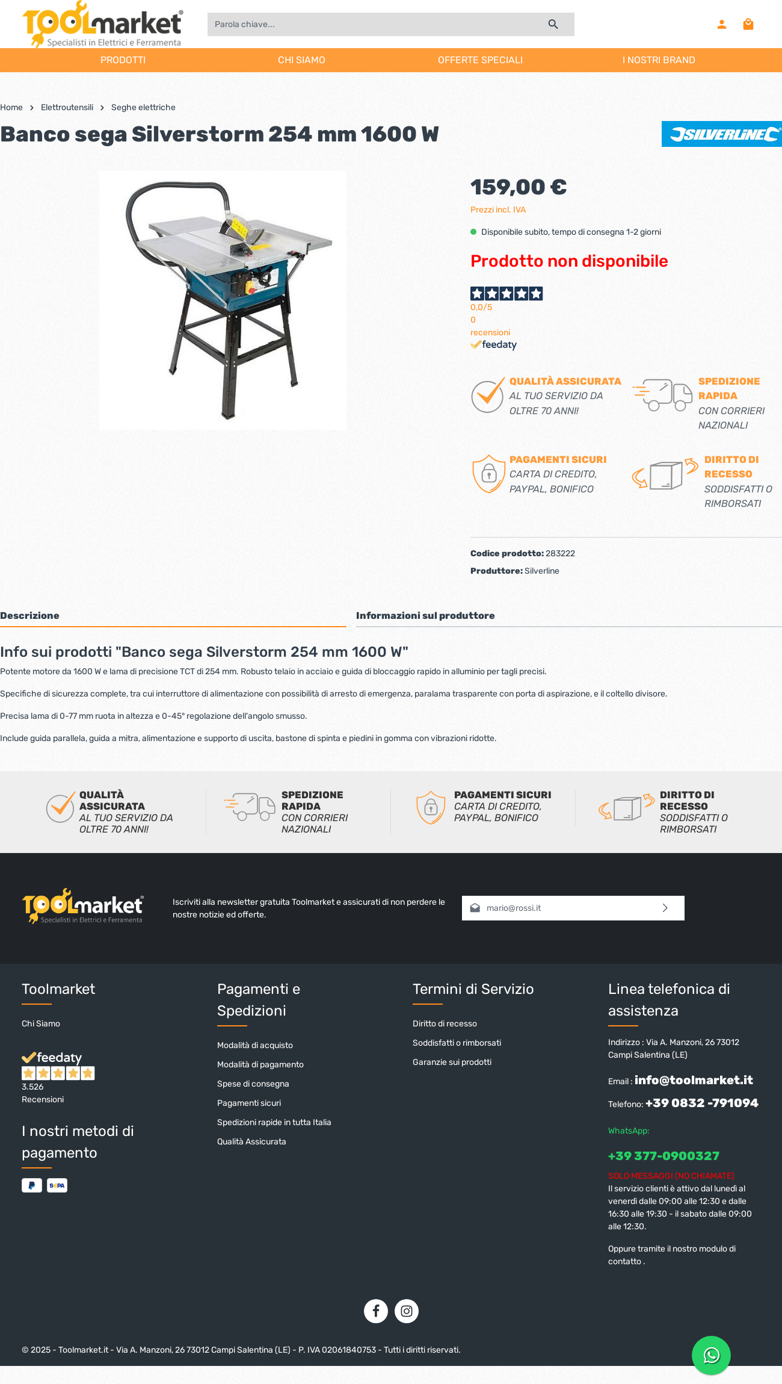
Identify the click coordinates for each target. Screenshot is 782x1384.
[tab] (173, 615)
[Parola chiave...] (370, 24)
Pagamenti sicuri (249, 1103)
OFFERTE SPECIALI (480, 60)
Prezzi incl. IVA (498, 210)
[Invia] (666, 908)
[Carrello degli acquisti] (748, 24)
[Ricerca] (553, 24)
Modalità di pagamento (260, 1065)
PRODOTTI (123, 60)
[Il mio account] (722, 24)
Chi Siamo (41, 1024)
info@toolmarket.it (694, 1080)
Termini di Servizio (473, 989)
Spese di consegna (253, 1084)
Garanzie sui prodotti (452, 1062)
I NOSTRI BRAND (659, 60)
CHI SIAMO (301, 60)
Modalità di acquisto (255, 1045)
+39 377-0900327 (663, 1156)
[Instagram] (407, 1311)
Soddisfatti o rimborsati (457, 1043)
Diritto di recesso (445, 1024)
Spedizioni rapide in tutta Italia (274, 1122)
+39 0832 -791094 (702, 1103)
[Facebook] (376, 1311)
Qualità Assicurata (251, 1142)
